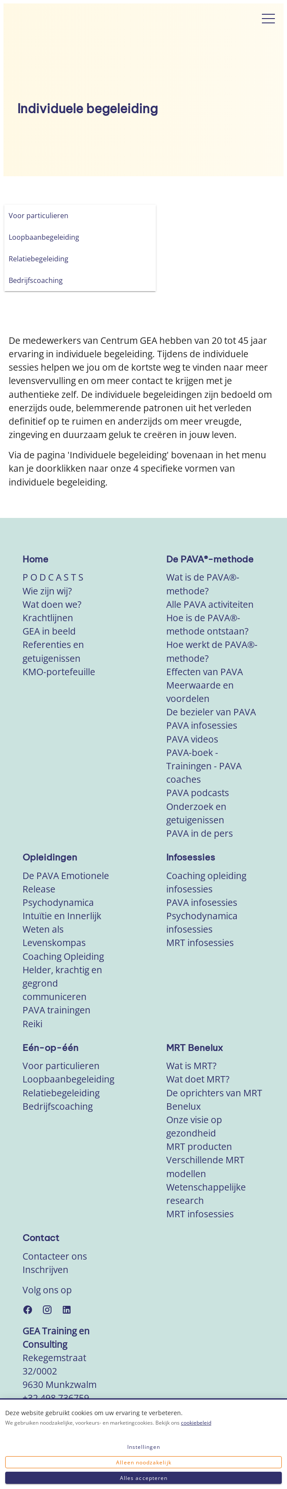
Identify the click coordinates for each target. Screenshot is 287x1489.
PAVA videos (192, 739)
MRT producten (199, 1146)
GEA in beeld (49, 631)
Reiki (32, 1024)
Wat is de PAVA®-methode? (202, 584)
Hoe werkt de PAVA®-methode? (212, 651)
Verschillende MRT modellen (205, 1166)
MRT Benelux (194, 1048)
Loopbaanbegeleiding (68, 1079)
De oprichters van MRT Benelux (214, 1099)
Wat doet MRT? (197, 1079)
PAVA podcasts (197, 793)
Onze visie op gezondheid (194, 1126)
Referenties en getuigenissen (53, 651)
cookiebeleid (196, 1422)
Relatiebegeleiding (61, 1093)
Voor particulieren (61, 1066)
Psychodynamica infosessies (202, 922)
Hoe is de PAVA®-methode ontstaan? (207, 624)
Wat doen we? (52, 604)
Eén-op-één (50, 1048)
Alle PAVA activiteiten (210, 604)
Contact (41, 1238)
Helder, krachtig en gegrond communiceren (62, 983)
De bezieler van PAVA (211, 712)
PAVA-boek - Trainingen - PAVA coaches (204, 765)
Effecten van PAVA (204, 672)
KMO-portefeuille (59, 672)
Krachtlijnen (48, 618)
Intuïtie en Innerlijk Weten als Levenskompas (62, 929)
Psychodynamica (58, 902)
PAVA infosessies (201, 725)
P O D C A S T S (53, 577)
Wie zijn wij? (47, 591)
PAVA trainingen (56, 1010)
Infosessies (190, 857)
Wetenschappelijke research (206, 1193)
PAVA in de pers (199, 833)
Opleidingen (50, 857)
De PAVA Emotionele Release (66, 882)
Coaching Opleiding (63, 956)
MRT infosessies (200, 943)
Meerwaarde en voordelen (200, 692)
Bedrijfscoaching (58, 1106)
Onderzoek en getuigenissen (196, 813)
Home (35, 559)
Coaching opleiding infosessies (206, 882)
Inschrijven (45, 1270)
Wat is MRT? (191, 1066)
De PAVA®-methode (210, 559)
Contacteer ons (55, 1256)
